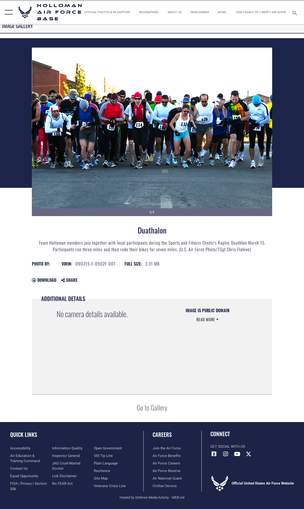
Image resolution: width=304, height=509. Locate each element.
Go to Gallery (152, 407)
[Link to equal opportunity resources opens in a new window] (24, 476)
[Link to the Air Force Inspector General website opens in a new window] (66, 456)
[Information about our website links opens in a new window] (64, 476)
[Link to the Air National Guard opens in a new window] (167, 478)
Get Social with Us (227, 446)
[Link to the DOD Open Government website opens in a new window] (108, 448)
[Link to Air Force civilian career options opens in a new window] (165, 486)
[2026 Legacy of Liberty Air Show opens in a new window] (261, 12)
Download (44, 280)
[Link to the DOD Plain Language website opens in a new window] (106, 463)
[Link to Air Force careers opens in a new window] (166, 463)
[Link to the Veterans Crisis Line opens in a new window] (110, 486)
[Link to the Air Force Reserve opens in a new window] (166, 471)
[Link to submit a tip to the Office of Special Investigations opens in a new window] (103, 456)
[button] (7, 12)
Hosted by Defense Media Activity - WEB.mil (152, 497)
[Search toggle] (296, 12)
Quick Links (23, 435)
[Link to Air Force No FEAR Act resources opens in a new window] (62, 483)
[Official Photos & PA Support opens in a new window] (107, 12)
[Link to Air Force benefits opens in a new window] (167, 456)
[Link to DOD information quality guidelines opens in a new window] (67, 448)
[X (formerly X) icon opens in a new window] (248, 453)
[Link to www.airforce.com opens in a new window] (167, 448)
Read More (206, 319)
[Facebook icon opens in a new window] (213, 453)
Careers (162, 435)
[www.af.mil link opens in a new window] (222, 12)
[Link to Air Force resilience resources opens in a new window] (102, 471)
